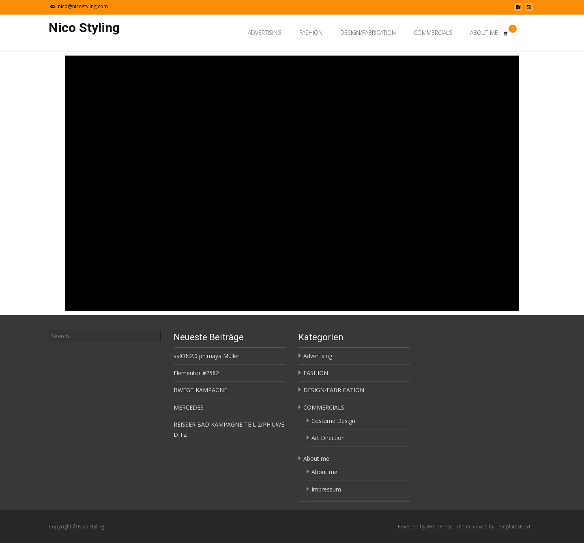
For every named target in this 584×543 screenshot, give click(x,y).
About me (484, 32)
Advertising (264, 32)
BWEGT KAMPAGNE (200, 390)
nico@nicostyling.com (83, 6)
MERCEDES (189, 407)
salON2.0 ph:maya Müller (206, 356)
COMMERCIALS (433, 32)
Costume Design (333, 421)
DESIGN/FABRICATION (368, 32)
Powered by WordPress (425, 526)
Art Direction (328, 438)
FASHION (310, 32)
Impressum (326, 489)
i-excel (481, 526)
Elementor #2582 (196, 373)
